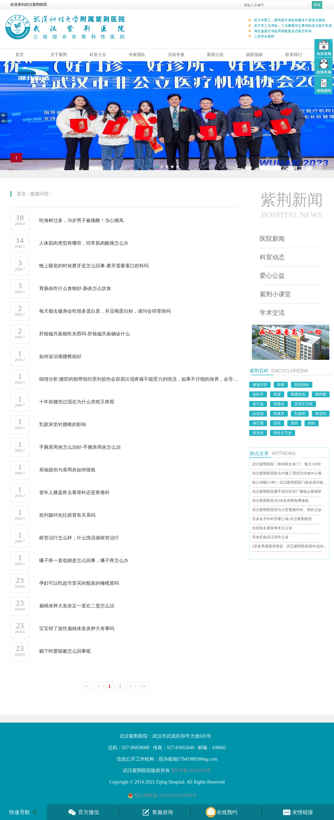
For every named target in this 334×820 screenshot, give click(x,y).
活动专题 (176, 54)
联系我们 (293, 54)
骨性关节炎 (282, 433)
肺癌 (311, 423)
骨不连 (258, 404)
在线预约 (227, 812)
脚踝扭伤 (298, 394)
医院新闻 (272, 238)
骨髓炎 (278, 404)
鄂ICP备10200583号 (191, 770)
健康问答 (39, 193)
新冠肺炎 (301, 385)
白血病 (258, 414)
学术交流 (272, 312)
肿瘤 (280, 385)
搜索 (317, 5)
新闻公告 (215, 54)
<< (86, 686)
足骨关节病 (303, 404)
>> (143, 686)
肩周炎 (258, 433)
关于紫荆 (58, 54)
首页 (19, 54)
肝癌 (277, 423)
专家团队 (137, 54)
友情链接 (302, 812)
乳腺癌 (299, 414)
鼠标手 (258, 394)
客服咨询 (162, 812)
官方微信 (88, 812)
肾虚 (277, 394)
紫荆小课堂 (275, 294)
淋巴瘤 (258, 423)
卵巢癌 (278, 414)
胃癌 (294, 423)
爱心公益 (272, 275)
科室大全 (98, 54)
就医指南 (254, 54)
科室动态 (272, 257)
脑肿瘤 (320, 394)
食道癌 (320, 414)
